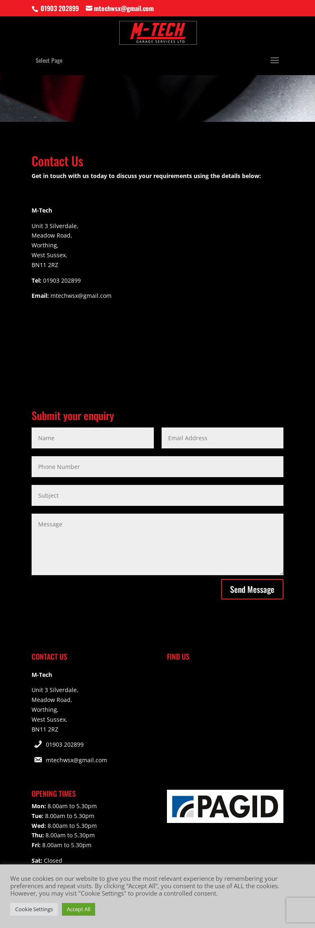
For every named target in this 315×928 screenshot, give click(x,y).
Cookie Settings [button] (34, 909)
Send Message (252, 589)
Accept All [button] (78, 909)
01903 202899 (65, 744)
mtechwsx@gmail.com (76, 760)
